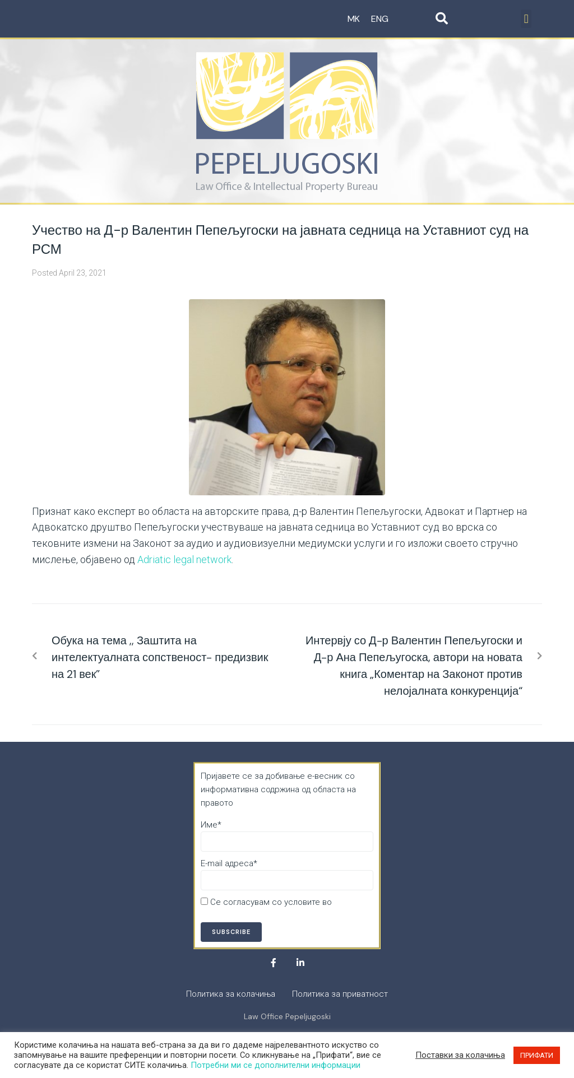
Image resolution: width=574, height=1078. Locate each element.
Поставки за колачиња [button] (460, 1055)
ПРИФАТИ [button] (536, 1055)
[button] (526, 19)
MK (354, 19)
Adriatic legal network (184, 559)
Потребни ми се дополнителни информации (275, 1065)
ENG (379, 19)
